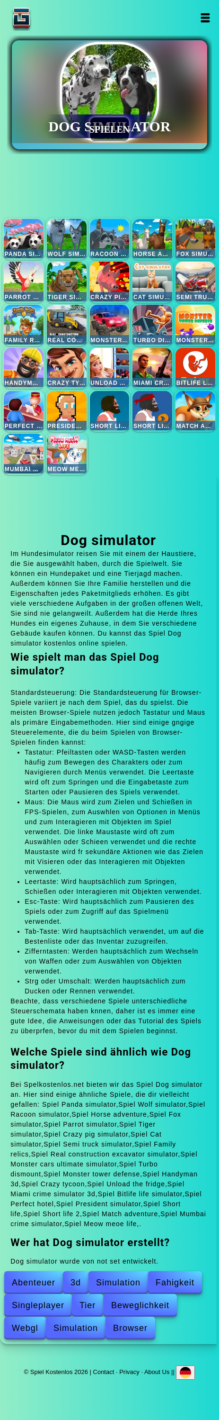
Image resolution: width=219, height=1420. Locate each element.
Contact (103, 1371)
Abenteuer (33, 1282)
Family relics (24, 325)
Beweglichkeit (140, 1305)
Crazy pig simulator (110, 281)
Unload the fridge (110, 368)
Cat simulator (152, 281)
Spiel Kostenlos (51, 18)
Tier (87, 1305)
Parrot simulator (24, 281)
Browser (130, 1328)
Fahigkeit (175, 1282)
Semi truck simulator (195, 281)
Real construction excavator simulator (67, 325)
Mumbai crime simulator (24, 453)
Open (205, 18)
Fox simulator (195, 239)
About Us (156, 1371)
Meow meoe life (67, 453)
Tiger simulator (67, 281)
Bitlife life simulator (195, 368)
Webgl (25, 1328)
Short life (110, 411)
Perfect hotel (24, 411)
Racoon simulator (110, 239)
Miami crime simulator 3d (152, 368)
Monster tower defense (195, 325)
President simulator (67, 411)
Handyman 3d (24, 368)
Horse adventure (152, 239)
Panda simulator (24, 239)
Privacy (129, 1371)
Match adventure (195, 411)
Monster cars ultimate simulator (110, 325)
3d (75, 1282)
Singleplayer (38, 1305)
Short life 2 (152, 411)
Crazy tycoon (67, 368)
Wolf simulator (67, 239)
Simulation (118, 1282)
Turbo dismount (152, 325)
